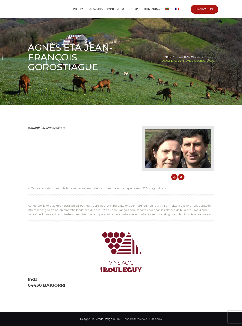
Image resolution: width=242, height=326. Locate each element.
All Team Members (191, 56)
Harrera (168, 56)
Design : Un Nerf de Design (96, 318)
